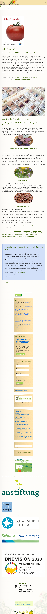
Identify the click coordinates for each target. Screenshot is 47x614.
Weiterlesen (20, 354)
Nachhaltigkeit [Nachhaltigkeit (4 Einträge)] (24, 429)
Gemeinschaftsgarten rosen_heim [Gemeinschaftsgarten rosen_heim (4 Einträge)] (21, 423)
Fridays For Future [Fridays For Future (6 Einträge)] (19, 418)
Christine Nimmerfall (6, 234)
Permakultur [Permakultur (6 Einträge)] (17, 432)
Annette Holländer (30, 232)
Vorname (18, 368)
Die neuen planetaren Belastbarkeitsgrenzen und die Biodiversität (22, 341)
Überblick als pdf (19, 454)
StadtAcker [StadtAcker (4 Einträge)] (23, 433)
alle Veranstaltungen (21, 330)
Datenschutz (28, 604)
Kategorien (17, 444)
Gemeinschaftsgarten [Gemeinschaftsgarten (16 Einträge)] (21, 421)
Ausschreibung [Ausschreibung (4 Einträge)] (24, 411)
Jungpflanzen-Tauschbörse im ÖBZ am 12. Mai (24, 248)
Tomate (28, 79)
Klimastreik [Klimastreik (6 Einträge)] (22, 428)
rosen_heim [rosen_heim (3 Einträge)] (28, 432)
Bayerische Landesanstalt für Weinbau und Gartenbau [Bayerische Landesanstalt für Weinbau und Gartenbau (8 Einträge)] (22, 415)
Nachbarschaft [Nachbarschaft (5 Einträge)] (18, 429)
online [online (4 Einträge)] (28, 431)
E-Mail (18, 364)
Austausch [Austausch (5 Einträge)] (17, 413)
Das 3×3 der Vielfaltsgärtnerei (15, 119)
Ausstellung (35, 77)
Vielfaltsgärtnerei (30, 236)
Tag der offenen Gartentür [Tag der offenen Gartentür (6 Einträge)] (21, 436)
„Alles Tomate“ (8, 49)
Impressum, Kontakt (19, 604)
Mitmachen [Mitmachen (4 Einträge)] (28, 428)
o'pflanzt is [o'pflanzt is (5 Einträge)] (24, 431)
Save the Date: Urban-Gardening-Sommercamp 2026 (23, 321)
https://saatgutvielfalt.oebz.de (30, 225)
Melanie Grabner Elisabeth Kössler (20, 234)
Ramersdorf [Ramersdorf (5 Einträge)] (23, 432)
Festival (35, 231)
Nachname (18, 373)
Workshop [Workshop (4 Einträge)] (22, 438)
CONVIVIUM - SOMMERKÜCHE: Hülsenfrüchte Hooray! (22, 326)
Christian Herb (38, 232)
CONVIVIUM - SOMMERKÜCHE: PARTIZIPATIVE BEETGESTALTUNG (23, 315)
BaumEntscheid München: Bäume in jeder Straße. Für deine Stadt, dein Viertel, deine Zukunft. (23, 308)
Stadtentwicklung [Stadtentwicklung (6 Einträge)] (19, 435)
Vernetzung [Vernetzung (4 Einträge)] (29, 436)
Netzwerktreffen (20, 380)
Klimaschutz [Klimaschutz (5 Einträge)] (17, 428)
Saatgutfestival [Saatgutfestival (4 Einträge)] (18, 433)
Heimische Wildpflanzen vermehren (22, 303)
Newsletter (19, 379)
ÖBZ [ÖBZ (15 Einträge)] (26, 438)
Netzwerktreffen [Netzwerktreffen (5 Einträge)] (18, 431)
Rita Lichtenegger (14, 236)
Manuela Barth (26, 77)
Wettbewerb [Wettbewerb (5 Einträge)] (17, 438)
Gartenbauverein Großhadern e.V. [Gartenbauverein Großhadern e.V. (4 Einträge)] (21, 420)
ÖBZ (19, 79)
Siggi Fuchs (23, 79)
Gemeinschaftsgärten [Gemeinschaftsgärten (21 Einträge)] (22, 424)
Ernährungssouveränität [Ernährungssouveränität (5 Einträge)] (20, 417)
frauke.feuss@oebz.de (22, 272)
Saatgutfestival (22, 236)
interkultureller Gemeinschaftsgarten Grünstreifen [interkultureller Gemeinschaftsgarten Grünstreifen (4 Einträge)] (22, 427)
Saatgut (10, 232)
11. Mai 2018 (5, 282)
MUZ (16, 79)
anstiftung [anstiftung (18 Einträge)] (18, 412)
